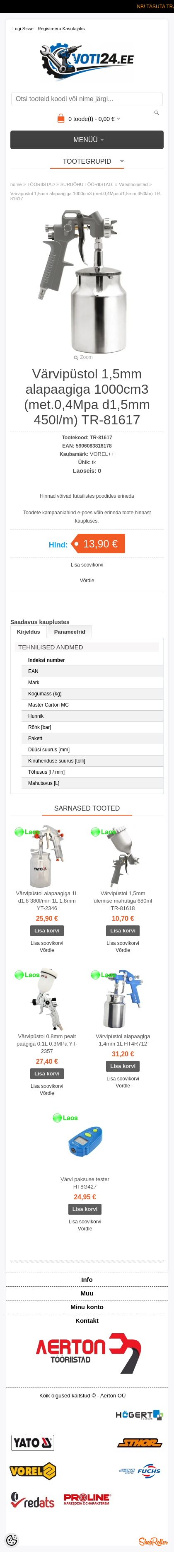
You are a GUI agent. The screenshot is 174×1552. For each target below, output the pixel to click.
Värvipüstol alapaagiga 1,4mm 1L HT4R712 (123, 1040)
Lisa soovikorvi (87, 565)
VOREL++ (102, 454)
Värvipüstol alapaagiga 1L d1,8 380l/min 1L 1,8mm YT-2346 (47, 900)
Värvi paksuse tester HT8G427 (84, 1183)
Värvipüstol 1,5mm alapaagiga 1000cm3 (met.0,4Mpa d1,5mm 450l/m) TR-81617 (86, 196)
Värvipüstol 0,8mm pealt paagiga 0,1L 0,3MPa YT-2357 (47, 1043)
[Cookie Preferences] (11, 1540)
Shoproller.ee (153, 1541)
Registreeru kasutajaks (61, 28)
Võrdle (87, 581)
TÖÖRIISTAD (41, 184)
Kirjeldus (28, 632)
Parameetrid (69, 632)
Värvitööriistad (133, 184)
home (16, 184)
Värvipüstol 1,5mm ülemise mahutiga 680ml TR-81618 (123, 900)
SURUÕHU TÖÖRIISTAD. (87, 184)
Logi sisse (23, 28)
